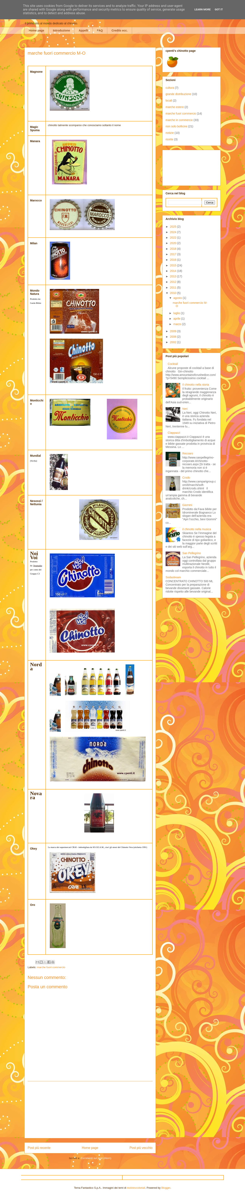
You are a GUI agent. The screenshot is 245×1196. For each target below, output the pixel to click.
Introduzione (61, 30)
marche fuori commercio (51, 967)
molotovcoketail (136, 1187)
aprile (177, 318)
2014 (173, 271)
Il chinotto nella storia (195, 384)
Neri (185, 408)
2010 (173, 293)
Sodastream (173, 577)
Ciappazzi (174, 432)
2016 (173, 259)
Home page (36, 30)
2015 (173, 265)
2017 (173, 254)
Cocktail (173, 364)
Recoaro (187, 453)
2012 (173, 281)
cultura (170, 87)
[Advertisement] (90, 1109)
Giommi (187, 505)
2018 (173, 248)
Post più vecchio (141, 1148)
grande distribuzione (178, 94)
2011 (173, 287)
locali (169, 100)
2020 (173, 243)
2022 (173, 237)
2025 (173, 226)
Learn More (202, 9)
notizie (170, 132)
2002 (173, 342)
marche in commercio (179, 120)
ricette (169, 139)
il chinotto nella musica (196, 529)
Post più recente (39, 1148)
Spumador (37, 565)
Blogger (165, 1187)
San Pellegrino (191, 553)
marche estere (175, 107)
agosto (178, 298)
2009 (173, 331)
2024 (173, 232)
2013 (173, 276)
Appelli (83, 30)
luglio (177, 313)
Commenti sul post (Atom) (96, 1158)
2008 (173, 336)
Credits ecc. (120, 30)
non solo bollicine (176, 126)
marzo (177, 324)
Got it (219, 9)
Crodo (186, 477)
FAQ (100, 30)
